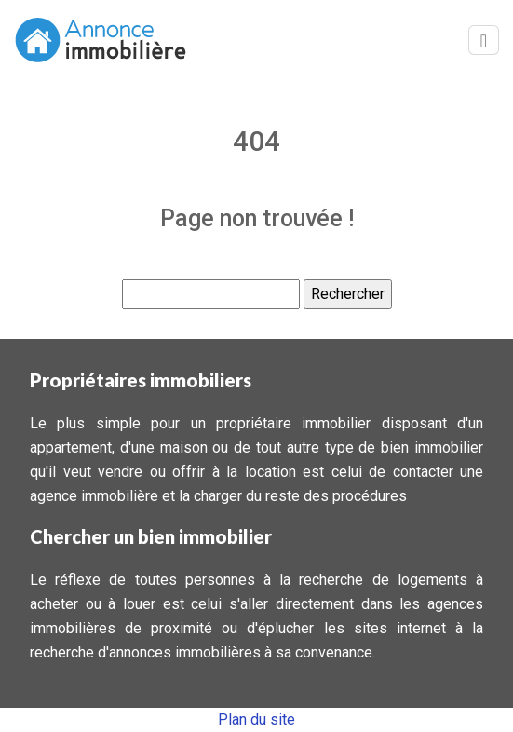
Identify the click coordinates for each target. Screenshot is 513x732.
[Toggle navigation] (483, 40)
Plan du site (256, 719)
